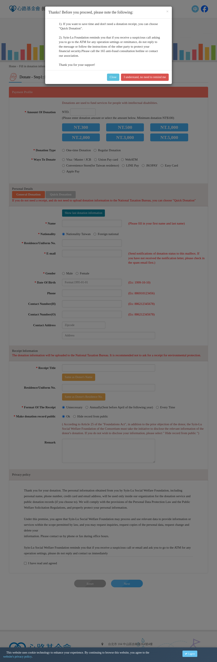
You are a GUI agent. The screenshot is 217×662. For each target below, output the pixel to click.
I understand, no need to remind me (145, 77)
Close (113, 77)
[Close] (167, 11)
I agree (190, 653)
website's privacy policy (17, 656)
